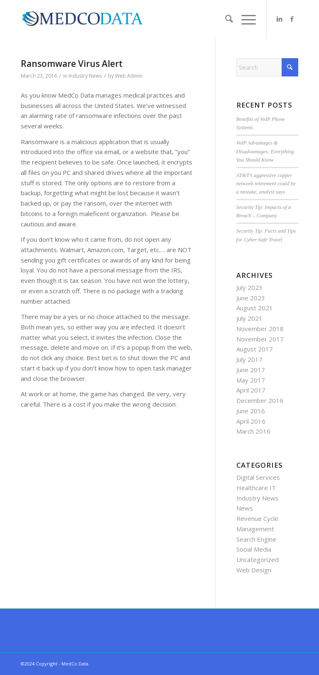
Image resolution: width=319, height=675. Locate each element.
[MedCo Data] (82, 18)
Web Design (253, 570)
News (244, 508)
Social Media (253, 549)
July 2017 (249, 359)
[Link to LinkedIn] (279, 18)
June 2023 (250, 298)
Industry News (85, 75)
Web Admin (128, 75)
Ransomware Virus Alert (72, 63)
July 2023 (249, 287)
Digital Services (258, 477)
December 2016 (259, 400)
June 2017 (250, 370)
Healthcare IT (256, 488)
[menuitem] (225, 19)
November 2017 (260, 339)
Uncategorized (257, 559)
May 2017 (250, 380)
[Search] (225, 19)
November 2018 (260, 328)
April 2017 (250, 390)
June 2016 (250, 411)
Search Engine (256, 539)
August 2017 (254, 349)
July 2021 (249, 318)
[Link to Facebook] (292, 18)
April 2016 (250, 421)
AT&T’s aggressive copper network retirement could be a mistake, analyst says (266, 183)
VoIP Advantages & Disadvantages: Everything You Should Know (265, 151)
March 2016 (253, 431)
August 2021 (254, 308)
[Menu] (244, 19)
